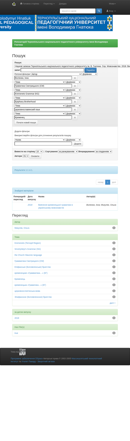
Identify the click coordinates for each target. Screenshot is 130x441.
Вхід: (111, 11)
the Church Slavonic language (28, 255)
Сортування (51, 151)
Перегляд (49, 3)
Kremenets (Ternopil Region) (28, 243)
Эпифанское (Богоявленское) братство (33, 297)
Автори (18, 156)
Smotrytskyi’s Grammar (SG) (28, 249)
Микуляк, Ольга (22, 228)
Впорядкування (86, 151)
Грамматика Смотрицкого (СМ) (29, 261)
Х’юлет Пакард (29, 361)
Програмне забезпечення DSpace (27, 358)
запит (17, 70)
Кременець (20, 279)
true (16, 333)
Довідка (62, 3)
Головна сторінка (29, 3)
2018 (30, 205)
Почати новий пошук (26, 122)
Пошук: (18, 62)
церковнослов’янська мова (27, 291)
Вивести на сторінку (25, 151)
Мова (112, 3)
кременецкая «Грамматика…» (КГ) (31, 273)
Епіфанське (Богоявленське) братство (33, 267)
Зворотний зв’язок (46, 361)
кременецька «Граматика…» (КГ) (30, 285)
